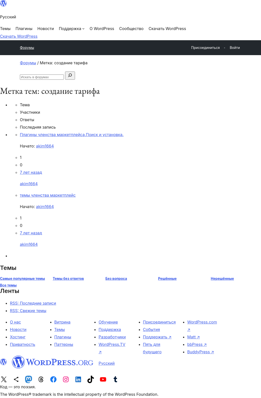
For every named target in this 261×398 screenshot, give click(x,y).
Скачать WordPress (18, 36)
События (151, 329)
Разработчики (112, 336)
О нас (15, 322)
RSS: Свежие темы (28, 310)
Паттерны (63, 344)
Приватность (22, 344)
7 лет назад (31, 172)
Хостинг (18, 336)
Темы (59, 329)
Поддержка (110, 329)
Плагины (62, 336)
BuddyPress (200, 351)
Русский (107, 363)
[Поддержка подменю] (72, 29)
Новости (18, 329)
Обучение (108, 322)
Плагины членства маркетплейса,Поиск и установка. (72, 134)
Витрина (62, 322)
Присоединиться (159, 322)
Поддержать (157, 336)
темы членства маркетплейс (48, 195)
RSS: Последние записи (33, 303)
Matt (193, 336)
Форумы (27, 47)
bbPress (197, 344)
